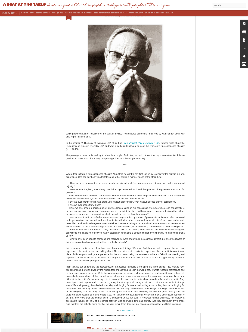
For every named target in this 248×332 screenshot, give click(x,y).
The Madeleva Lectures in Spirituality (149, 13)
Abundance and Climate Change (113, 257)
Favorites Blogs (40, 13)
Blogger (134, 330)
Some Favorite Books (78, 13)
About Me (57, 13)
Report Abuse (143, 330)
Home (24, 13)
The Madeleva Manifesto (109, 13)
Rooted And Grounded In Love (110, 293)
